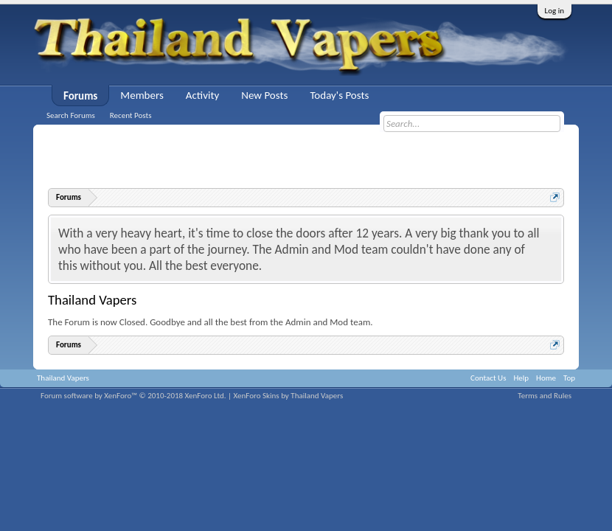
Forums (80, 96)
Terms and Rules (544, 395)
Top (569, 378)
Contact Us (488, 378)
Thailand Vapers (63, 378)
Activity (202, 95)
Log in (554, 10)
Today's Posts (339, 95)
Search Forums (70, 115)
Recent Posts (131, 115)
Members (141, 95)
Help (521, 378)
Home (546, 378)
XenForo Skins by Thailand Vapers (289, 395)
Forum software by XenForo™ (133, 395)
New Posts (264, 95)
